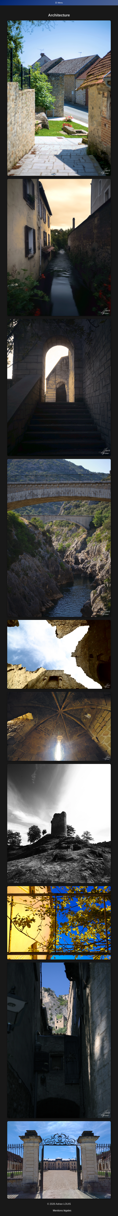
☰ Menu (59, 3)
